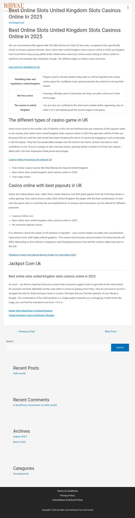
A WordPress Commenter (26, 405)
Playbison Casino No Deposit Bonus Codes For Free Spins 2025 (42, 254)
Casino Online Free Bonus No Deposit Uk (30, 159)
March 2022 (19, 441)
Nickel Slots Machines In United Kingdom (31, 310)
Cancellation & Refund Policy (67, 499)
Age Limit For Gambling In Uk (24, 67)
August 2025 (20, 436)
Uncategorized (21, 473)
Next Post (112, 331)
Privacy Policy (67, 495)
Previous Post (25, 331)
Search (9, 341)
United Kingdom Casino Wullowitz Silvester (31, 315)
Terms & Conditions (67, 490)
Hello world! (19, 373)
